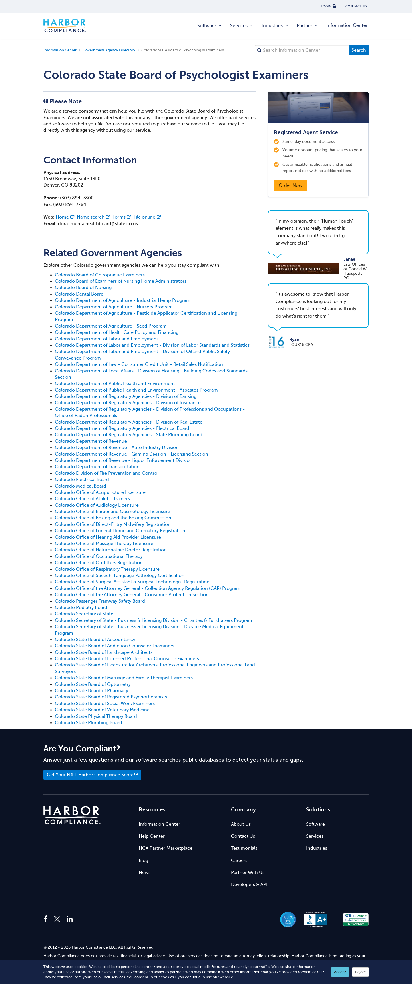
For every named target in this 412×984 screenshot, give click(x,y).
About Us (241, 824)
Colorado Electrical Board (82, 479)
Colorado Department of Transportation (97, 466)
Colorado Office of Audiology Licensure (97, 505)
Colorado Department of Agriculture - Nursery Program (114, 307)
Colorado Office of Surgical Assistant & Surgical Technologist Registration (132, 581)
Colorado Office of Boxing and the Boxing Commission (113, 517)
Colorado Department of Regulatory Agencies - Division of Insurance (128, 402)
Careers (239, 860)
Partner (308, 25)
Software (209, 25)
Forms (121, 217)
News (144, 872)
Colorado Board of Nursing (83, 287)
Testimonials (244, 848)
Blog (143, 860)
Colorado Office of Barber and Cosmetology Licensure (112, 511)
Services (242, 25)
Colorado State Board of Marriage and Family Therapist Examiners (124, 677)
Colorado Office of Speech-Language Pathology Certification (119, 575)
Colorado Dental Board (79, 294)
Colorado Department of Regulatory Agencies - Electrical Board (122, 428)
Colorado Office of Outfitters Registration (99, 562)
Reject (360, 972)
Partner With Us (247, 872)
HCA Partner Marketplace (165, 848)
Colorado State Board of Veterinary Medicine (102, 709)
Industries (275, 25)
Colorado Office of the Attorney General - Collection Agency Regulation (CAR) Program (147, 588)
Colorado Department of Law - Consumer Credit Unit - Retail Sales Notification (139, 364)
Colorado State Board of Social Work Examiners (105, 703)
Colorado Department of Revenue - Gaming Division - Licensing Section (131, 454)
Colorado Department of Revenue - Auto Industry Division (117, 447)
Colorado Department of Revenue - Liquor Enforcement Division (123, 460)
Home (65, 217)
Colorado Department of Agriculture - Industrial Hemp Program (122, 300)
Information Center (347, 25)
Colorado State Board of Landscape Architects (103, 652)
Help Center (152, 836)
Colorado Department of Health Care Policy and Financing (116, 332)
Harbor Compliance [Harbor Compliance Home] (64, 26)
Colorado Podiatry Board (81, 607)
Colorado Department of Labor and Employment (106, 339)
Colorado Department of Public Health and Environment (115, 383)
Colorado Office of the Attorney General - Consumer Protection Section (132, 594)
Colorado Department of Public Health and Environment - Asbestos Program (136, 390)
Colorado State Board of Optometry (93, 684)
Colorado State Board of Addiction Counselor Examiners (114, 645)
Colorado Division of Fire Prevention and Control (106, 473)
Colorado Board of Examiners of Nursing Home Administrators (120, 281)
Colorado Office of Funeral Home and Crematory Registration (120, 530)
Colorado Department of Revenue (91, 441)
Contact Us (243, 836)
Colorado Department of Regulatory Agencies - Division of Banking (125, 396)
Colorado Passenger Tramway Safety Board (100, 601)
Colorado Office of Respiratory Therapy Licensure (107, 569)
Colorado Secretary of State (84, 613)
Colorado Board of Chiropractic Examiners (100, 275)
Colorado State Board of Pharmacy (91, 690)
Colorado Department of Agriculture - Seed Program (111, 326)
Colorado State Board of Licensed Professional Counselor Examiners (127, 658)
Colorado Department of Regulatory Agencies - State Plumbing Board (128, 434)
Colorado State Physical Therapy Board (96, 716)
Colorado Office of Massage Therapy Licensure (104, 543)
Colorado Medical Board (80, 486)
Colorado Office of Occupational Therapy (99, 556)
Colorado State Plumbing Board (88, 722)
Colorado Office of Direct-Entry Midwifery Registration (113, 524)
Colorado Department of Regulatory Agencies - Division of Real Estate (128, 422)
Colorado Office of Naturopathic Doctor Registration (111, 549)
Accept (340, 972)
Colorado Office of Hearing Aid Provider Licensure (108, 537)
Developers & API (249, 884)
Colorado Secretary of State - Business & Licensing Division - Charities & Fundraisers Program (153, 620)
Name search (93, 217)
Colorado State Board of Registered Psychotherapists (111, 697)
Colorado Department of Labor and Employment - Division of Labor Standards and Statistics (152, 345)
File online (147, 217)
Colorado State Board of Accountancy (95, 639)
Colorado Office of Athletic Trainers (92, 498)
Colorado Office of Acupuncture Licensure (100, 492)
